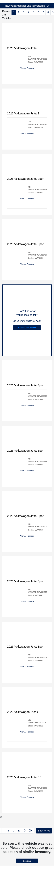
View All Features (27, 68)
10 (19, 830)
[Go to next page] (24, 830)
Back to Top (44, 830)
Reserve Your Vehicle (27, 328)
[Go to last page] (30, 830)
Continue (27, 861)
